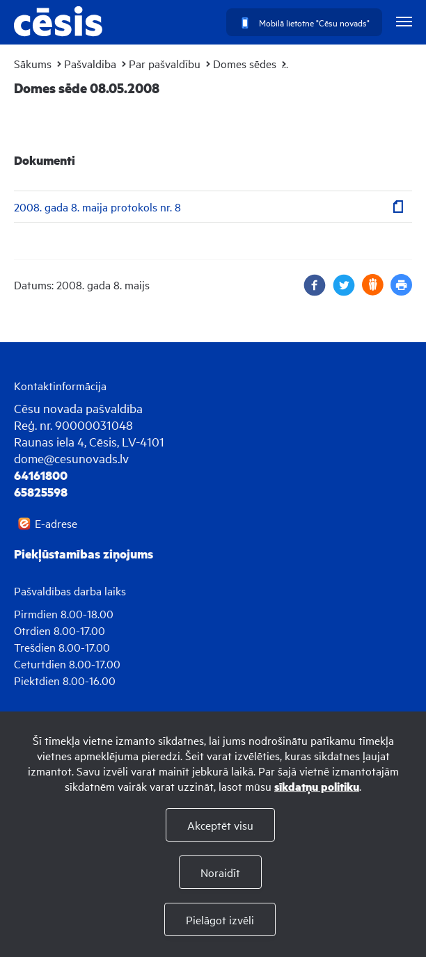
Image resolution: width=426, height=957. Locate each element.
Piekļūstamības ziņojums (83, 553)
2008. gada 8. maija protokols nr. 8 (97, 206)
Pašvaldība (90, 63)
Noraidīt (220, 872)
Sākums (33, 63)
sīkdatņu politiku (316, 786)
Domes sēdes (244, 63)
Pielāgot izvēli (220, 919)
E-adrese (56, 523)
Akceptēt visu (220, 825)
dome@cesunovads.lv (71, 458)
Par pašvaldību (164, 63)
